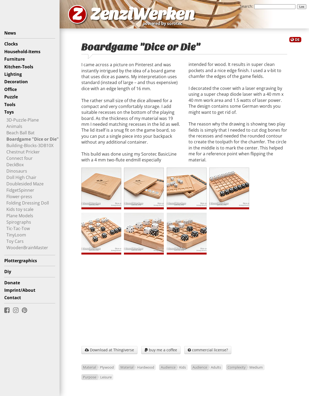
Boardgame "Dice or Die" (32, 139)
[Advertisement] (184, 299)
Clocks (11, 44)
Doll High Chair (21, 177)
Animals (14, 126)
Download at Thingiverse (109, 349)
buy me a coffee (161, 349)
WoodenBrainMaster (27, 248)
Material (89, 367)
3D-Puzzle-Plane (22, 120)
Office (10, 89)
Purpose (89, 377)
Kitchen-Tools (18, 67)
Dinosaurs (16, 171)
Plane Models (19, 216)
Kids (182, 367)
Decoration (16, 82)
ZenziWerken (142, 14)
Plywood (107, 367)
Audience (168, 367)
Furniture (14, 59)
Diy (7, 271)
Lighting (13, 74)
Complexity (237, 367)
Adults (216, 367)
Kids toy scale (20, 209)
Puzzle (11, 97)
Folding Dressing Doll (27, 203)
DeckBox (15, 165)
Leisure (106, 377)
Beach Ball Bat (20, 133)
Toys (9, 112)
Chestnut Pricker (23, 152)
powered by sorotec (164, 23)
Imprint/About (19, 290)
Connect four (19, 158)
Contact (12, 298)
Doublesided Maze (25, 184)
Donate (12, 283)
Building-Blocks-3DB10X (29, 145)
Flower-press (19, 196)
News (10, 33)
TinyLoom (16, 235)
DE (297, 39)
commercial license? (208, 349)
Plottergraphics (20, 261)
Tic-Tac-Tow (18, 228)
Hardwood (145, 367)
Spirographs (18, 222)
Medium (256, 367)
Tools (9, 104)
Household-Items (22, 52)
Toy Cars (15, 241)
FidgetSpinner (20, 190)
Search (246, 6)
